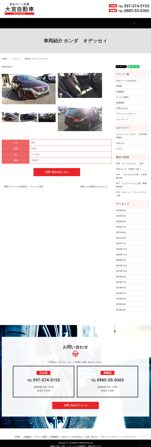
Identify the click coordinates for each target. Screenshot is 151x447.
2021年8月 (121, 229)
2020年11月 (121, 252)
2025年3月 (121, 213)
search (135, 22)
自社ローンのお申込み (92, 21)
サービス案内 (60, 21)
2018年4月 (121, 301)
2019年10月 (121, 268)
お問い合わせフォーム (75, 402)
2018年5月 (121, 296)
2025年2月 (121, 219)
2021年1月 (121, 241)
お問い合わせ (124, 21)
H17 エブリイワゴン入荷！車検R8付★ (131, 182)
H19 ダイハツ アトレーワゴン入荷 (131, 191)
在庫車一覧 (44, 21)
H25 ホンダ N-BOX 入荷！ (128, 166)
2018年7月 (121, 290)
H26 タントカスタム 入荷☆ (130, 160)
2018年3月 (121, 307)
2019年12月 (121, 263)
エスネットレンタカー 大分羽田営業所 (131, 133)
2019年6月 (121, 285)
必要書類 (74, 21)
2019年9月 (121, 274)
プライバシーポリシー (126, 111)
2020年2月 (121, 257)
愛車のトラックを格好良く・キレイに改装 (23, 184)
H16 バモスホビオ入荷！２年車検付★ (131, 173)
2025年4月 (121, 207)
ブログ (110, 21)
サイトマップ (122, 116)
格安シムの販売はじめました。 (95, 184)
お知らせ (120, 140)
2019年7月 (121, 279)
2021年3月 (121, 235)
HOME (20, 21)
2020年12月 (121, 246)
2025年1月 (121, 224)
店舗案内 (31, 21)
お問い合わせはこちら (57, 169)
